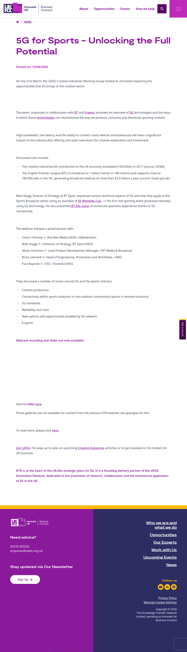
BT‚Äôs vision (79, 206)
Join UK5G (23, 448)
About (83, 9)
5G (131, 112)
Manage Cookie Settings (160, 602)
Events (125, 9)
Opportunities (104, 9)
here (38, 404)
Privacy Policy (167, 598)
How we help (145, 9)
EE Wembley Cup (89, 201)
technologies (46, 118)
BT (76, 112)
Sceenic (90, 112)
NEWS (27, 22)
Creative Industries (91, 448)
